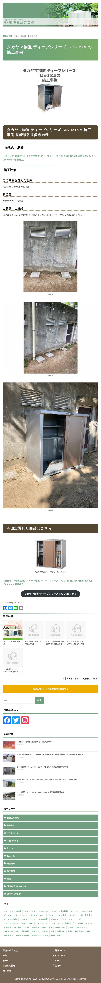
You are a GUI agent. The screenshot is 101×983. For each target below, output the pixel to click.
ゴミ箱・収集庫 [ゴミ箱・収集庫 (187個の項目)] (83, 915)
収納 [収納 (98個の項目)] (50, 927)
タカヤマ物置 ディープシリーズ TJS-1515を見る (50, 594)
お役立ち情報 (13, 818)
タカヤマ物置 (73, 679)
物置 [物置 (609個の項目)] (52, 931)
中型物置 (86, 679)
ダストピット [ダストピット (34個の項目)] (66, 919)
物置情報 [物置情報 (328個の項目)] (61, 931)
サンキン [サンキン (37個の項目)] (23, 919)
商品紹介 (11, 863)
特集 (9, 879)
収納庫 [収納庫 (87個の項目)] (70, 927)
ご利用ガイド (13, 840)
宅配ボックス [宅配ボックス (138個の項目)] (81, 927)
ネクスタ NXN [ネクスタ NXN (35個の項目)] (27, 923)
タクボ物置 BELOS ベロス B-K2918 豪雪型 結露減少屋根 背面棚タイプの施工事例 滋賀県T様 (50, 754)
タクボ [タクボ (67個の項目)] (33, 919)
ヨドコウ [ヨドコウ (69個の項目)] (89, 923)
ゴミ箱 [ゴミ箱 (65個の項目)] (72, 915)
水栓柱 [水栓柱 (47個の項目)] (45, 931)
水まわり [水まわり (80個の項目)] (35, 931)
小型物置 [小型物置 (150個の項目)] (25, 931)
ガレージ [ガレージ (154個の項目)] (74, 911)
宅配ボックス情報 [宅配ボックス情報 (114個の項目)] (11, 931)
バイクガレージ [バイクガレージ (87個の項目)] (42, 923)
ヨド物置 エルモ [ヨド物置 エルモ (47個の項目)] (21, 927)
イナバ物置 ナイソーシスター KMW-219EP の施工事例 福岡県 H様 (40, 792)
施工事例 (7, 36)
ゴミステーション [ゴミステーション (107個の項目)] (37, 915)
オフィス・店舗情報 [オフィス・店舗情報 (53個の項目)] (59, 911)
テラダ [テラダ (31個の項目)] (77, 919)
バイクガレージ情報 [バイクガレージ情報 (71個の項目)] (60, 923)
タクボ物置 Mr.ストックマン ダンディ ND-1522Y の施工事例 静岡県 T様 (42, 767)
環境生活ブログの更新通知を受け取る (50, 689)
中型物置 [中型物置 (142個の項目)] (35, 927)
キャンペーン (13, 833)
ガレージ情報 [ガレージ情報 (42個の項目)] (86, 911)
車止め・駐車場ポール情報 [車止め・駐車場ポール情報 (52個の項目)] (79, 931)
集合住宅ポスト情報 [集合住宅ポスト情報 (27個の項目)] (40, 935)
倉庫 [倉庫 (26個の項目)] (44, 927)
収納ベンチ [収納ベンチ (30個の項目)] (60, 927)
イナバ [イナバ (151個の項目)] (6, 911)
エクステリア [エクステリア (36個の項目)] (30, 911)
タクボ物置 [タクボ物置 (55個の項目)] (43, 919)
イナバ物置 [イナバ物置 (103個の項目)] (16, 911)
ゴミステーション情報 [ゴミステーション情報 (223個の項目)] (57, 915)
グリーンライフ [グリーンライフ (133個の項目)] (20, 915)
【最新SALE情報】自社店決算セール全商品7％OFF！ (36, 742)
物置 (95, 679)
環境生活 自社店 (10, 950)
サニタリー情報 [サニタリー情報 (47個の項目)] (10, 919)
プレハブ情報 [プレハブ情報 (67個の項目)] (77, 923)
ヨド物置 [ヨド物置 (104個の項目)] (7, 927)
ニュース (11, 856)
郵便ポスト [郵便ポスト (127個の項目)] (8, 935)
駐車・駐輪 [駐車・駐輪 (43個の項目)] (55, 935)
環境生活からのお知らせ (18, 886)
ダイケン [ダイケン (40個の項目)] (54, 919)
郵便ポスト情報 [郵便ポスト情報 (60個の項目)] (22, 935)
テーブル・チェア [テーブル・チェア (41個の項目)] (11, 923)
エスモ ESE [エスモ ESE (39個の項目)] (43, 911)
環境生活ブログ (14, 894)
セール (10, 848)
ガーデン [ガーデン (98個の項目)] (7, 915)
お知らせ (11, 825)
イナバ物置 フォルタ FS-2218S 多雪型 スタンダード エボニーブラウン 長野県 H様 (47, 780)
